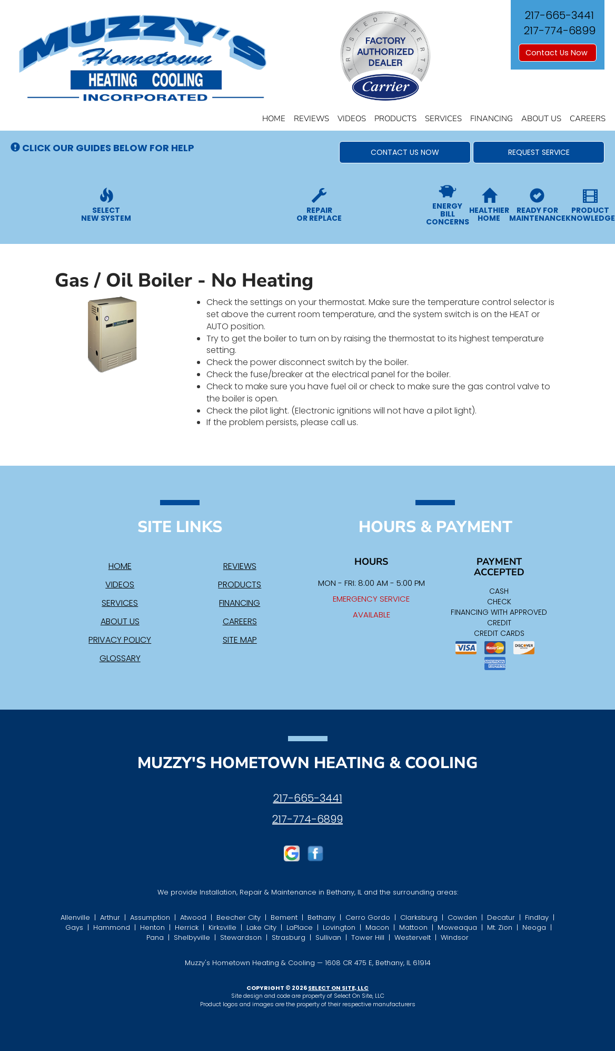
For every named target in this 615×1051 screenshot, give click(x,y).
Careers (588, 118)
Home (273, 118)
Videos (352, 118)
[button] (405, 152)
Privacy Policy (119, 640)
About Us (541, 118)
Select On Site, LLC (338, 988)
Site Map (240, 640)
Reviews (311, 118)
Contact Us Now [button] (557, 52)
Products (395, 118)
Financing (491, 118)
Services (443, 118)
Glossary (120, 658)
